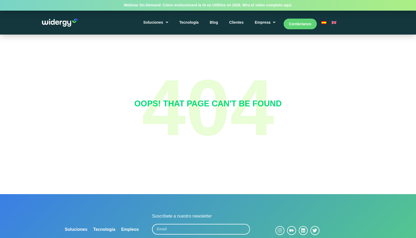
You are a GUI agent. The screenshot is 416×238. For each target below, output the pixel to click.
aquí (287, 5)
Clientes (237, 24)
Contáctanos (300, 24)
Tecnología (190, 24)
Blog (215, 24)
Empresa (266, 24)
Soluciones (156, 24)
